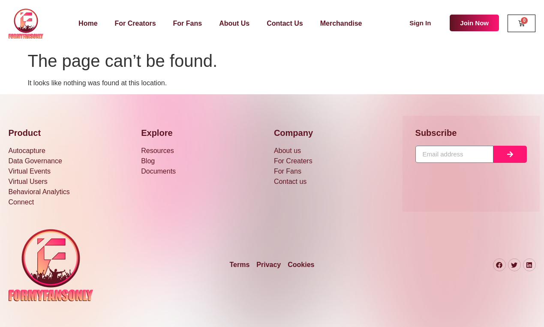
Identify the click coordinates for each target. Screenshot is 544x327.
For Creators (135, 23)
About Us (234, 23)
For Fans (187, 23)
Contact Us (285, 23)
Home (87, 23)
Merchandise (341, 23)
